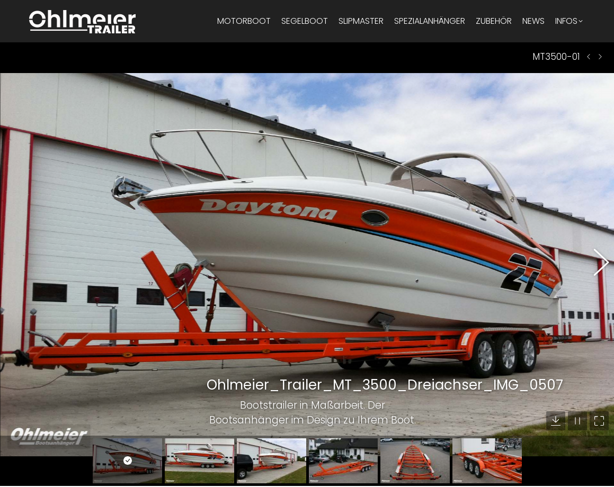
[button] (595, 246)
